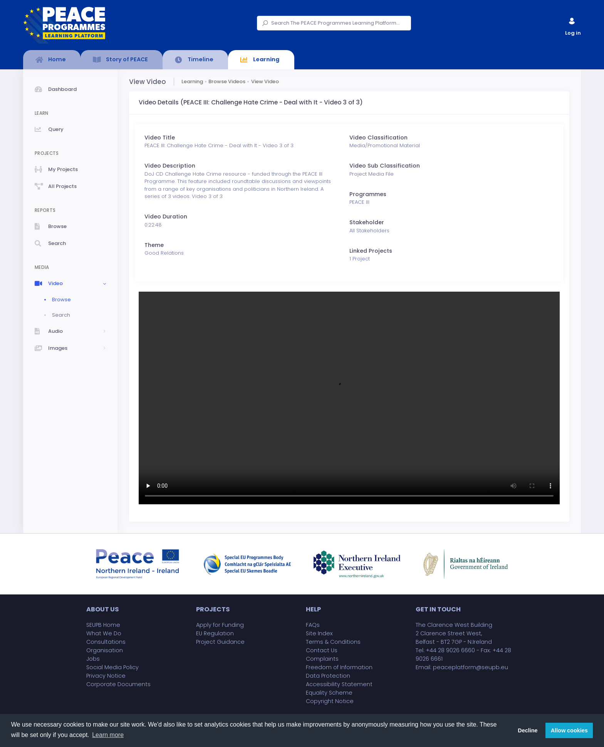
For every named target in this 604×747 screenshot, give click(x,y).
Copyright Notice (330, 701)
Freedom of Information (339, 667)
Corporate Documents (118, 684)
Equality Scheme (329, 693)
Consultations (106, 642)
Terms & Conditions (333, 642)
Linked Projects (370, 251)
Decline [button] (527, 730)
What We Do (103, 633)
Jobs (93, 659)
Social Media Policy (112, 667)
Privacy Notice (106, 676)
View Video (265, 81)
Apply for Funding (220, 625)
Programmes (367, 194)
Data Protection (328, 676)
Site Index (319, 633)
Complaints (322, 659)
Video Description (169, 166)
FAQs (313, 625)
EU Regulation (215, 633)
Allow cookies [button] (569, 730)
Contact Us (321, 650)
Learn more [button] (108, 735)
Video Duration (165, 216)
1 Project (359, 258)
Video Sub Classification (384, 166)
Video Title (159, 137)
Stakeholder (366, 222)
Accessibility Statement (339, 684)
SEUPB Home (103, 625)
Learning (192, 81)
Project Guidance (220, 642)
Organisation (104, 650)
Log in (572, 25)
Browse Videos (226, 81)
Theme (154, 245)
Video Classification (378, 137)
